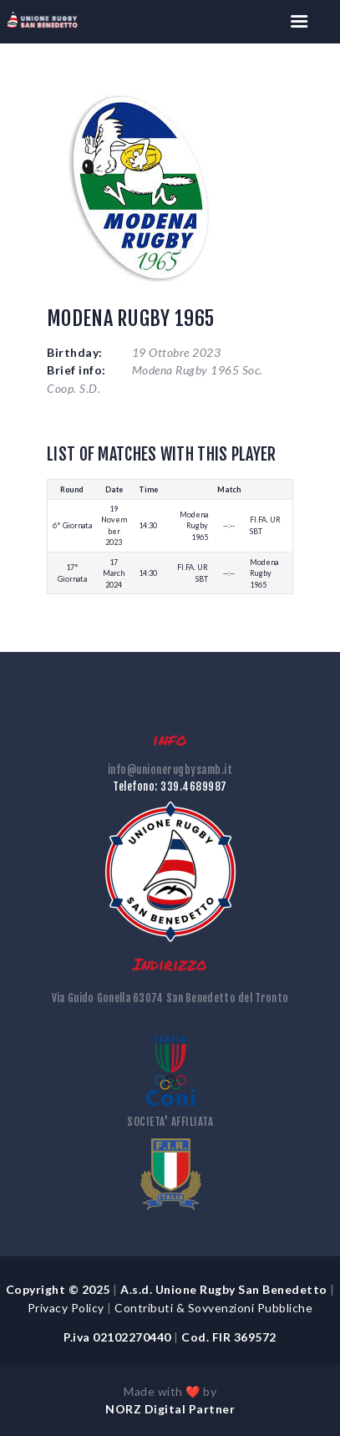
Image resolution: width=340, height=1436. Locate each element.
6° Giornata (72, 525)
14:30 (148, 525)
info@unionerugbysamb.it (170, 770)
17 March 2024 (113, 573)
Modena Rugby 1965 (194, 526)
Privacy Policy (66, 1308)
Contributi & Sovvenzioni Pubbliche (215, 1308)
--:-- (229, 525)
